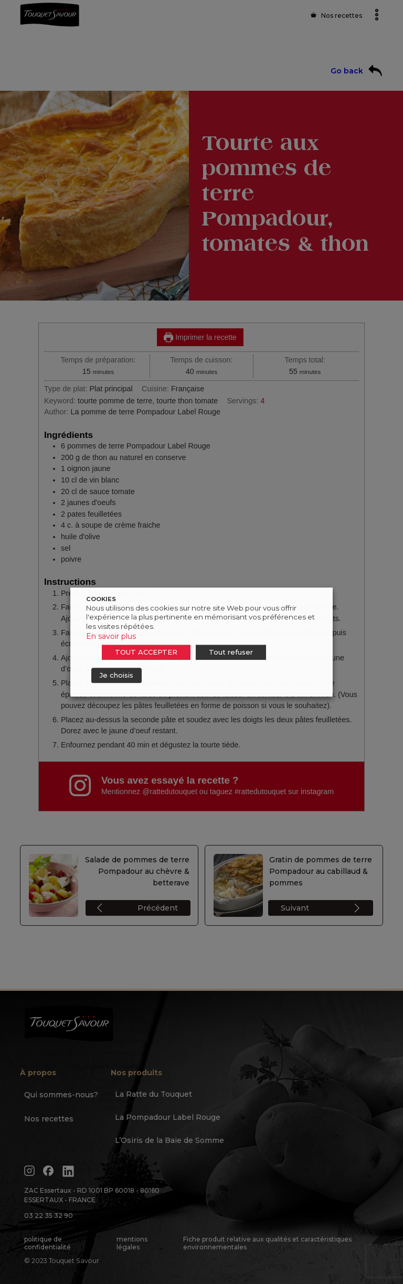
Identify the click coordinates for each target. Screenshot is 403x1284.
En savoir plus (111, 636)
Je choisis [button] (116, 675)
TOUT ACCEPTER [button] (146, 652)
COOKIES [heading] (101, 599)
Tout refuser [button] (231, 652)
